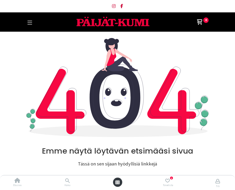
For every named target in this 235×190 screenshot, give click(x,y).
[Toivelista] (167, 181)
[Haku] (67, 180)
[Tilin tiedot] (217, 181)
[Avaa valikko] (117, 182)
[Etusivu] (17, 180)
